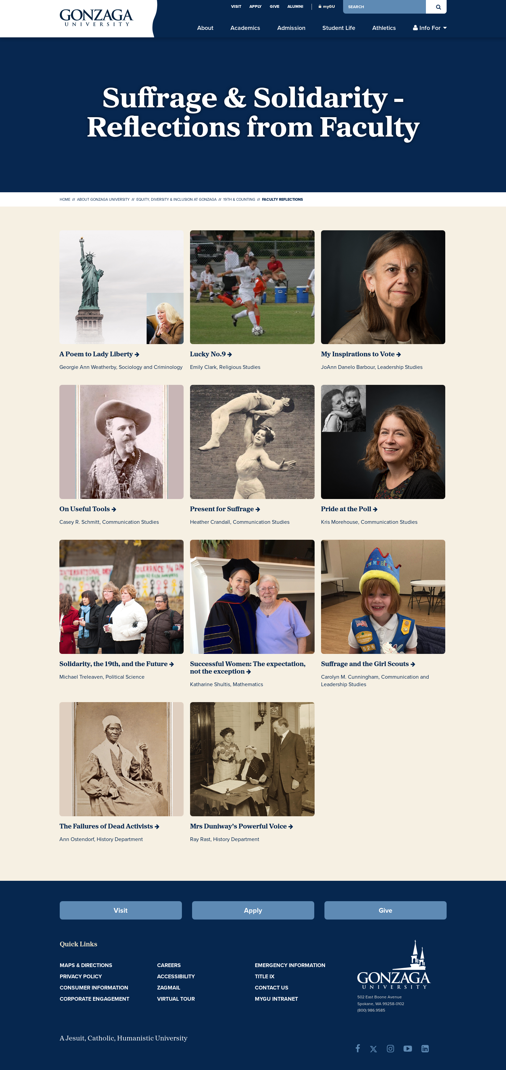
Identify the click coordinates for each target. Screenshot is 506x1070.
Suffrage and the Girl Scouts (365, 664)
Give (274, 6)
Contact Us (271, 988)
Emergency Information (290, 965)
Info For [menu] (430, 28)
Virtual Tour (176, 999)
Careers (169, 965)
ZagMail (168, 988)
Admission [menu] (291, 28)
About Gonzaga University (103, 199)
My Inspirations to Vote (358, 354)
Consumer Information (94, 988)
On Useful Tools (84, 509)
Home (65, 199)
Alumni (295, 6)
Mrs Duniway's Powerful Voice (238, 826)
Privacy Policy (81, 976)
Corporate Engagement (94, 999)
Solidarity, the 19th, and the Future (113, 664)
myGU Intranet (276, 999)
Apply (255, 6)
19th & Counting (239, 199)
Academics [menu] (245, 28)
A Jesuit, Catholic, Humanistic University (123, 1038)
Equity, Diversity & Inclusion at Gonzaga (176, 199)
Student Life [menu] (338, 28)
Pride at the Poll (346, 509)
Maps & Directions (86, 965)
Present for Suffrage (222, 509)
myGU (327, 6)
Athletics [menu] (384, 28)
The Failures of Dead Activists (106, 826)
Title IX (265, 976)
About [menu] (205, 28)
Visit (236, 6)
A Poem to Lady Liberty (96, 354)
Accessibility (176, 976)
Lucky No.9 (208, 354)
